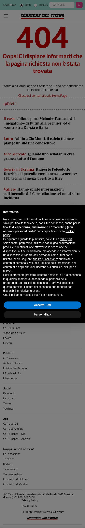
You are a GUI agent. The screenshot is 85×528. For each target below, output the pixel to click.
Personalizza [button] (42, 314)
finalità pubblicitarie (45, 259)
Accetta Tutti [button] (42, 305)
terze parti (66, 239)
